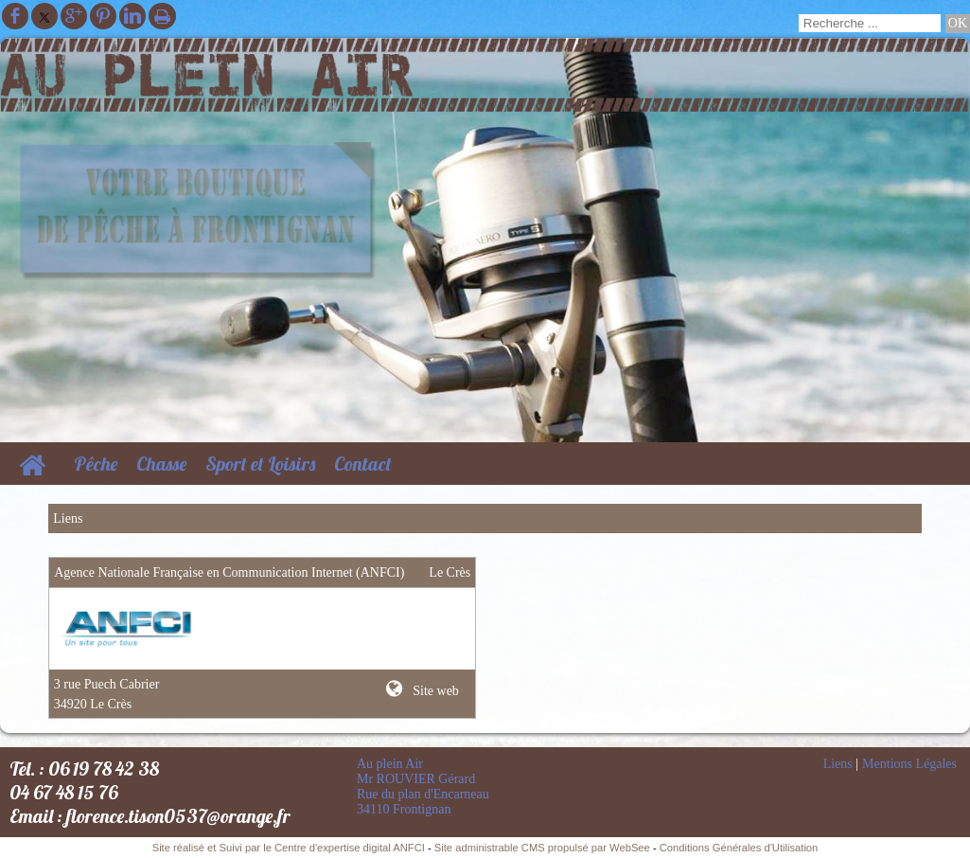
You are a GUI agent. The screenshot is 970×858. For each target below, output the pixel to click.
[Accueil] (32, 463)
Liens (838, 764)
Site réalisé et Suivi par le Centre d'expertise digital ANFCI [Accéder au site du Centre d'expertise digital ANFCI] (288, 847)
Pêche (95, 463)
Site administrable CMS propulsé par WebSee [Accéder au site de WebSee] (542, 847)
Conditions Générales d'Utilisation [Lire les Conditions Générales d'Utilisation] (739, 847)
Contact (363, 463)
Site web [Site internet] (434, 691)
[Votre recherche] (870, 23)
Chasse (161, 463)
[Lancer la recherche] (957, 23)
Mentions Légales (909, 764)
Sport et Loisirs (260, 463)
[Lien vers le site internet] (130, 650)
